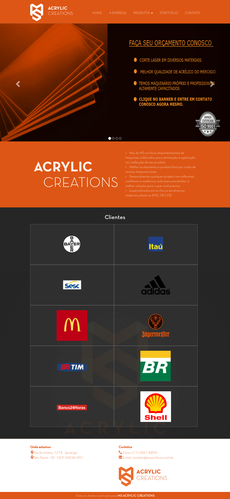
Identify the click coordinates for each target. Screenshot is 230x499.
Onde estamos (40, 447)
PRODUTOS (143, 13)
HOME (97, 13)
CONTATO (192, 13)
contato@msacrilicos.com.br (152, 457)
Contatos (125, 447)
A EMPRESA (117, 13)
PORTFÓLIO (169, 13)
